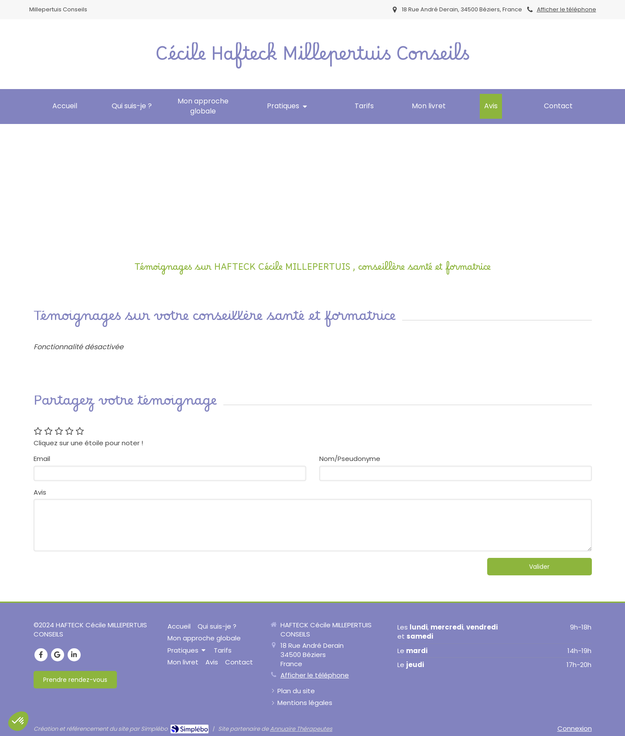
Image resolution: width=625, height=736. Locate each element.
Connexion (574, 728)
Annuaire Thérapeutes (301, 729)
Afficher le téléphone (566, 9)
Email (42, 458)
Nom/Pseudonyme (349, 458)
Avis (40, 492)
